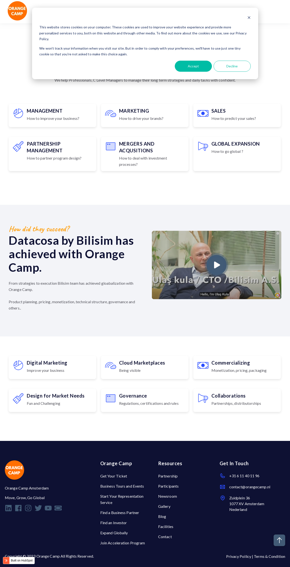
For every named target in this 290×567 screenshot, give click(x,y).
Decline (232, 66)
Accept (193, 66)
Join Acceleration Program (122, 543)
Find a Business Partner (119, 512)
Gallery (164, 506)
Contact (165, 536)
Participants (168, 486)
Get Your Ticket (113, 476)
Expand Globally (114, 532)
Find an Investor (113, 522)
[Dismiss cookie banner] (249, 18)
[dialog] (145, 43)
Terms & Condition (269, 556)
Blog (162, 516)
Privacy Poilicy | (240, 556)
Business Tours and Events (122, 486)
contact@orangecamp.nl (249, 486)
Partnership (168, 476)
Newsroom (167, 496)
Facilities (165, 526)
